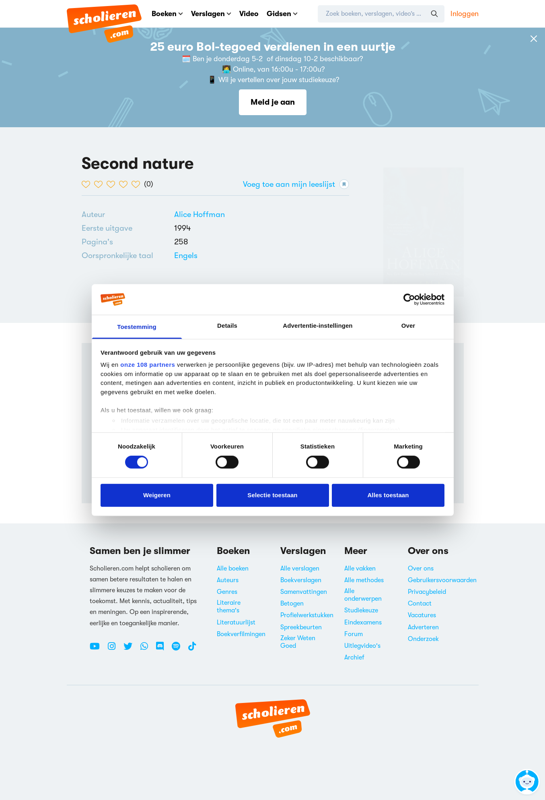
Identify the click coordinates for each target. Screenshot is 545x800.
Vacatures (422, 615)
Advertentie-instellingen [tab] (317, 325)
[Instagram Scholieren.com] (114, 649)
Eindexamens (363, 622)
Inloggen (464, 14)
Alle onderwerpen (363, 594)
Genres (227, 591)
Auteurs (228, 580)
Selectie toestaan (272, 495)
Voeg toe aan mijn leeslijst (296, 184)
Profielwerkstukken (306, 615)
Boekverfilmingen (241, 634)
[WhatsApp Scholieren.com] (147, 649)
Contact (420, 603)
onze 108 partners (147, 364)
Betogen (292, 603)
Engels (185, 255)
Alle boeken (233, 568)
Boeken (167, 14)
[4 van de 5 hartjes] (125, 184)
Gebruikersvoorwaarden (442, 580)
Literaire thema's (229, 606)
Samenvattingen (303, 591)
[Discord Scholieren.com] (163, 649)
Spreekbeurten (301, 627)
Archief (354, 657)
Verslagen (211, 14)
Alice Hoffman (199, 214)
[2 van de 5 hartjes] (100, 184)
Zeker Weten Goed (297, 642)
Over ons (421, 568)
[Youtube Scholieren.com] (98, 649)
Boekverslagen (300, 580)
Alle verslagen (299, 568)
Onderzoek (423, 639)
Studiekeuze (361, 610)
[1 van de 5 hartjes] (88, 184)
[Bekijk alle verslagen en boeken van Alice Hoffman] (199, 214)
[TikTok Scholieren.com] (192, 649)
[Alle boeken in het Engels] (185, 255)
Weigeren (157, 495)
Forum (353, 634)
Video (249, 14)
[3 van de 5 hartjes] (113, 184)
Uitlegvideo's (362, 645)
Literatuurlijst (236, 622)
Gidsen (282, 14)
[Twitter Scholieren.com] (130, 649)
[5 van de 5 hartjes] (138, 184)
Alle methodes (364, 580)
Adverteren (423, 627)
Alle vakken (360, 568)
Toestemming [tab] (136, 326)
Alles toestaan (388, 495)
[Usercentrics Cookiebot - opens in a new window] (409, 300)
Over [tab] (408, 325)
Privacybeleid (427, 591)
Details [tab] (227, 325)
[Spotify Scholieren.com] (179, 649)
